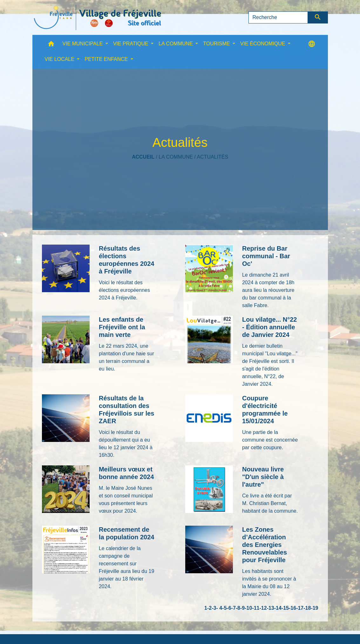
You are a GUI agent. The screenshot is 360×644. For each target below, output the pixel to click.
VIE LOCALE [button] (60, 59)
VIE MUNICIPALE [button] (83, 43)
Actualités (212, 157)
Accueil (143, 157)
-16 (292, 608)
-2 (209, 608)
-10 (248, 608)
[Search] (278, 17)
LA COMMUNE (176, 157)
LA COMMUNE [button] (176, 43)
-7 (233, 608)
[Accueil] (97, 17)
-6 (229, 608)
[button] (51, 45)
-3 (214, 608)
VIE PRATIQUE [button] (131, 43)
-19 (314, 608)
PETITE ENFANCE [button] (107, 59)
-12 (263, 608)
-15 (285, 608)
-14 (278, 608)
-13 (270, 608)
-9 (242, 608)
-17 (299, 608)
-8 (238, 608)
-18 (307, 608)
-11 (255, 608)
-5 (224, 608)
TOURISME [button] (217, 43)
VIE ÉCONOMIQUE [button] (263, 43)
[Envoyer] (318, 17)
